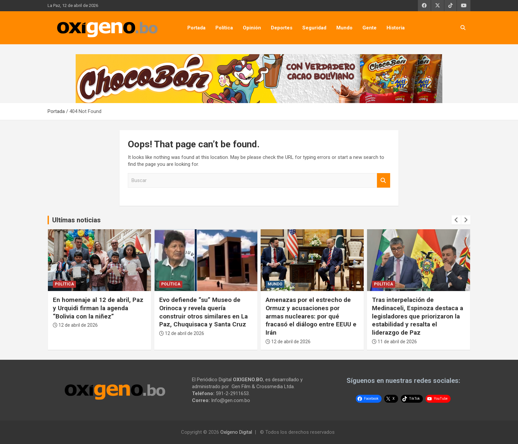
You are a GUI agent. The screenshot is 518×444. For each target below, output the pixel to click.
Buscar (383, 180)
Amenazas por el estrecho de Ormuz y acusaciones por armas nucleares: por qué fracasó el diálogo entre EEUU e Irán (311, 316)
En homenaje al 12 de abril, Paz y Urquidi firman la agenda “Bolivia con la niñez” (98, 308)
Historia (396, 28)
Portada (196, 28)
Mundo (344, 28)
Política (224, 28)
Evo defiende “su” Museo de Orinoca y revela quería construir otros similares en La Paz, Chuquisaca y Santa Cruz (203, 312)
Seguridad (314, 28)
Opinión (252, 28)
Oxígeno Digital (236, 432)
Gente (369, 28)
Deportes (281, 28)
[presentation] (456, 220)
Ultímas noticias (76, 220)
